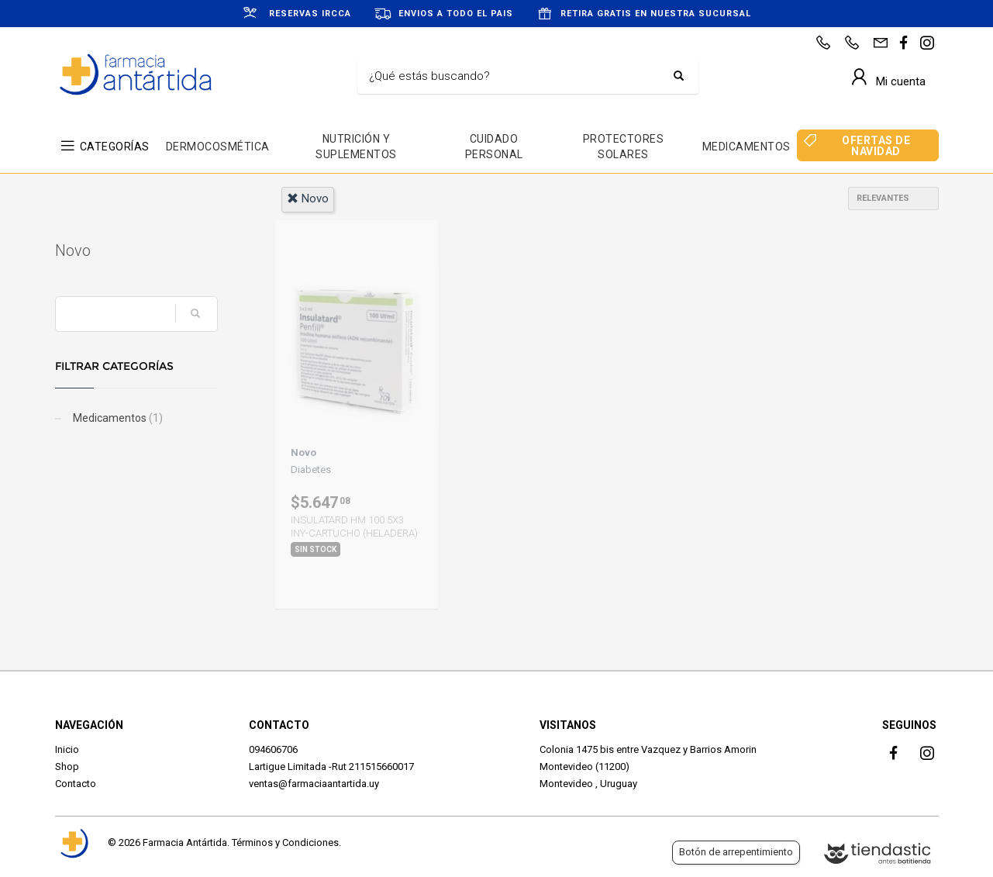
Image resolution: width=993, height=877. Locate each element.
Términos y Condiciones (285, 842)
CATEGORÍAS (115, 146)
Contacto (75, 783)
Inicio (67, 749)
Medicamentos (117, 418)
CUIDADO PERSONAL (494, 147)
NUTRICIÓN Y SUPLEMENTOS (356, 147)
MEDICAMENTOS (746, 146)
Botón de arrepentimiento (736, 852)
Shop (67, 766)
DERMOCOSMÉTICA (218, 146)
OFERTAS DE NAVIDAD (876, 145)
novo (308, 198)
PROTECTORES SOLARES (623, 147)
